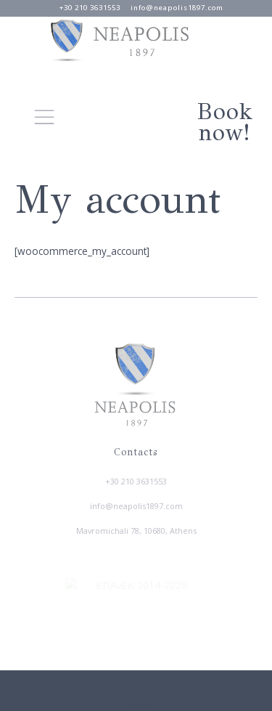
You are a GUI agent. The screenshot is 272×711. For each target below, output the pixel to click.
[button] (44, 117)
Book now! (225, 122)
